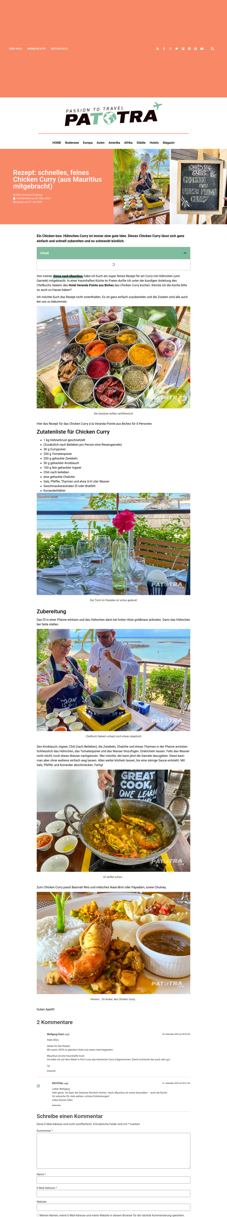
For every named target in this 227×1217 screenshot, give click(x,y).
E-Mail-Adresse (47, 1188)
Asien (101, 142)
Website (41, 1201)
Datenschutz (59, 48)
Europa (88, 142)
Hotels (154, 142)
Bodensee (72, 142)
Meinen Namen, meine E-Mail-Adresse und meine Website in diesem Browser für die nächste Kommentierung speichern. (112, 1215)
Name (41, 1174)
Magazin (169, 142)
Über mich (15, 48)
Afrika (128, 142)
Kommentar (45, 1130)
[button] (212, 48)
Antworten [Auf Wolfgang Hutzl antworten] (51, 1071)
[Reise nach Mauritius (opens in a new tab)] (68, 276)
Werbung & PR (36, 48)
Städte (141, 142)
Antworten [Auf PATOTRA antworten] (56, 1105)
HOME (56, 142)
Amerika (114, 142)
